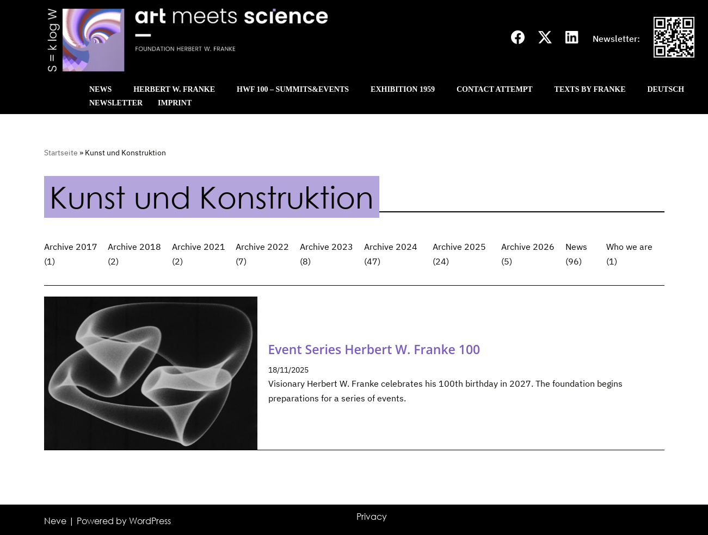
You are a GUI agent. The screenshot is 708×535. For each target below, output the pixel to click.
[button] (116, 89)
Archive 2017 (70, 246)
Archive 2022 (262, 246)
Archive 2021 (198, 246)
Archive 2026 (528, 246)
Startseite (61, 153)
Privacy (371, 516)
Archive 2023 (326, 246)
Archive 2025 (459, 246)
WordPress (150, 520)
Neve (55, 520)
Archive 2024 (390, 246)
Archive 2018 (134, 246)
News (576, 246)
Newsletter (116, 103)
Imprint (175, 103)
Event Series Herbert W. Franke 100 (374, 349)
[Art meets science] (255, 39)
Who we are (629, 246)
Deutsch (666, 89)
